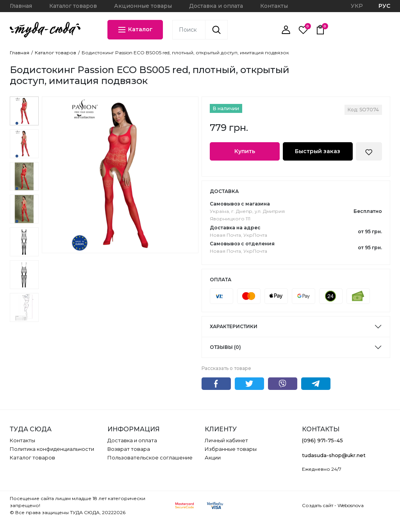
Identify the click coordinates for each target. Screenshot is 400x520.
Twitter (249, 383)
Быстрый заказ (317, 151)
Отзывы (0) (225, 347)
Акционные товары (143, 5)
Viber (282, 383)
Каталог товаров (73, 5)
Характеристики (233, 326)
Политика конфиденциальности (52, 449)
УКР (357, 5)
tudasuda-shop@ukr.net (334, 455)
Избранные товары (231, 449)
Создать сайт (317, 505)
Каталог (135, 29)
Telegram (315, 383)
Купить (244, 151)
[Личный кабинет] (286, 29)
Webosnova (351, 505)
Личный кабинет (226, 440)
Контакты (274, 5)
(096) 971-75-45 (322, 440)
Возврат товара (128, 449)
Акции (213, 457)
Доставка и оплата (216, 5)
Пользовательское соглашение (150, 457)
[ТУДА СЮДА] (45, 30)
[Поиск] (216, 29)
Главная (21, 5)
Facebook (216, 383)
